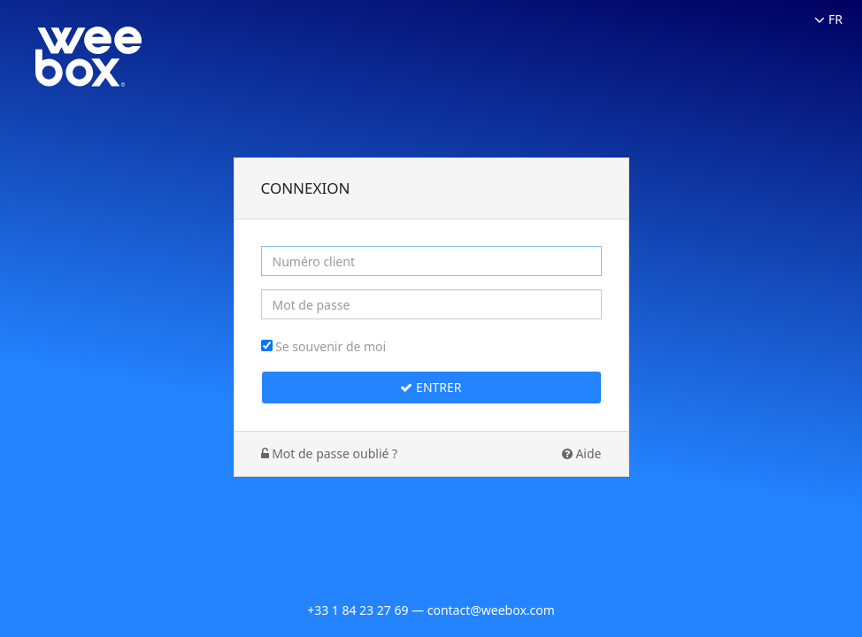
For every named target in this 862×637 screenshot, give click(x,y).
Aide (582, 453)
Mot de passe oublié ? (329, 453)
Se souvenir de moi (330, 346)
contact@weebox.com (491, 610)
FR (828, 19)
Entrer (430, 387)
